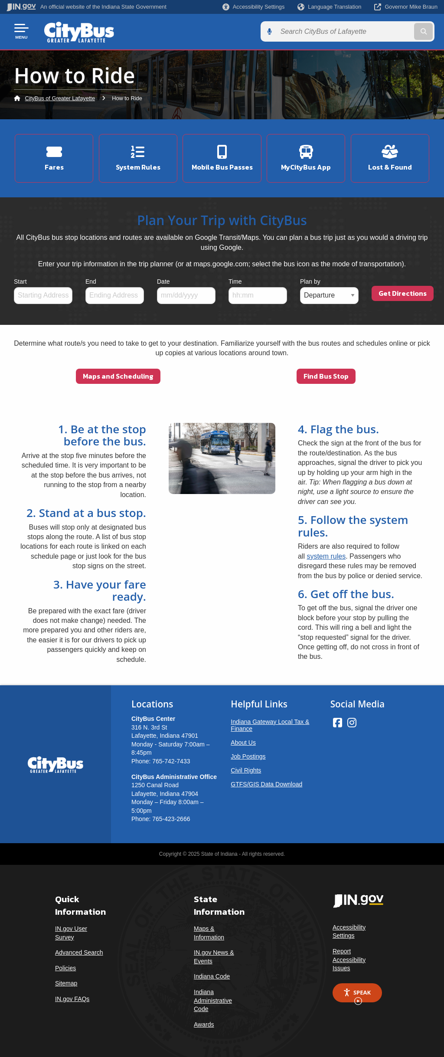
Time (235, 278)
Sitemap (66, 980)
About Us (243, 739)
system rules (326, 553)
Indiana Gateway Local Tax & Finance (270, 722)
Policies (65, 965)
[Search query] (389, 31)
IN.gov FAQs (72, 995)
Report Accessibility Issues (349, 957)
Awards (204, 1021)
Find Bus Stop (326, 373)
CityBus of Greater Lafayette (60, 97)
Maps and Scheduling (118, 373)
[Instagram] (351, 719)
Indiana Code (212, 973)
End (90, 278)
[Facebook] (337, 719)
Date (163, 278)
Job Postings (248, 753)
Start (20, 278)
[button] (253, 7)
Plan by (310, 278)
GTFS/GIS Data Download (266, 781)
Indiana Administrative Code (213, 997)
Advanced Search (79, 949)
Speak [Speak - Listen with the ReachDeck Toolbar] (357, 992)
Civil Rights (246, 767)
